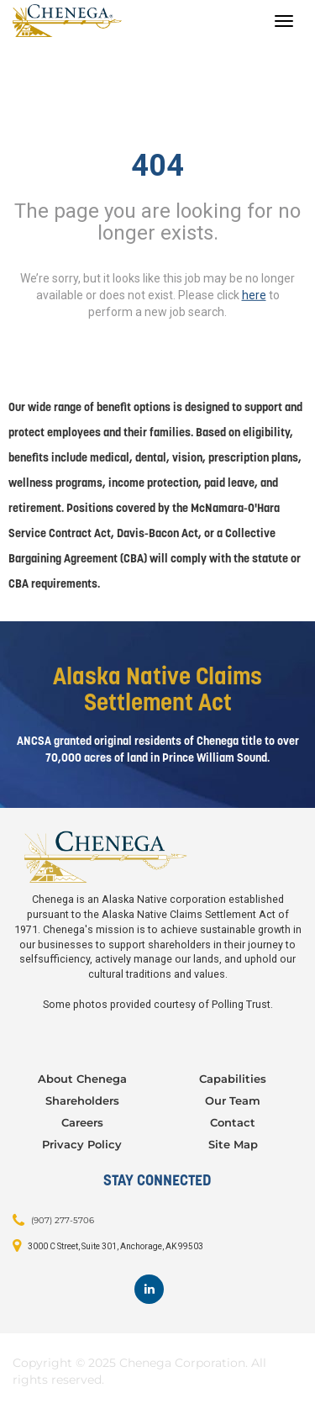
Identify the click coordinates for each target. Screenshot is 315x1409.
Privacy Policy (82, 1144)
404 (157, 165)
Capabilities (232, 1078)
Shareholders (82, 1100)
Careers (82, 1122)
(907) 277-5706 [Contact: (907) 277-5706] (62, 1220)
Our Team (232, 1100)
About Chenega (82, 1078)
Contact (232, 1122)
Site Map (233, 1144)
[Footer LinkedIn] (149, 1289)
